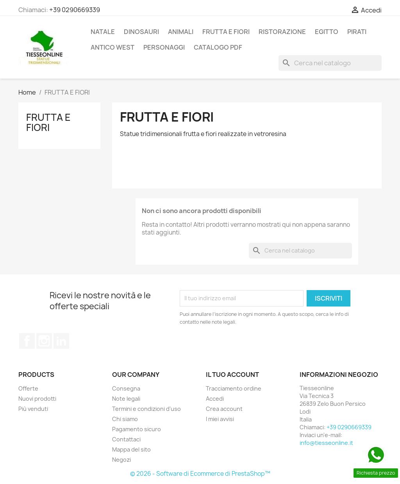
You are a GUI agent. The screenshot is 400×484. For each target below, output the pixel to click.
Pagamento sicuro (136, 429)
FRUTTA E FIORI (226, 31)
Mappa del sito (131, 449)
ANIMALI (180, 31)
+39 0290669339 (74, 9)
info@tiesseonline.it (326, 442)
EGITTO (326, 31)
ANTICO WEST (112, 47)
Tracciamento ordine (233, 388)
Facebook (27, 341)
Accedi (215, 398)
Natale (103, 31)
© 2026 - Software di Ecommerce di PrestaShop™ (200, 474)
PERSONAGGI (164, 47)
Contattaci (126, 439)
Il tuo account (232, 374)
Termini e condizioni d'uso (146, 408)
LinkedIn (61, 341)
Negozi (121, 459)
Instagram (44, 341)
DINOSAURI (141, 31)
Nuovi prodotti (37, 398)
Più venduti (33, 408)
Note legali (126, 398)
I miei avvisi (220, 419)
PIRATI (356, 31)
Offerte (28, 388)
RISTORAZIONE (282, 31)
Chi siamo (125, 419)
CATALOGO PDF (218, 47)
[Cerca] (330, 63)
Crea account (224, 408)
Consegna (126, 388)
